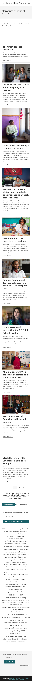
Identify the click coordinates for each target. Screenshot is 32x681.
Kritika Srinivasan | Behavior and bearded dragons (14, 419)
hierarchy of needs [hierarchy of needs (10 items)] (11, 557)
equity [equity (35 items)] (22, 549)
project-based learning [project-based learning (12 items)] (15, 592)
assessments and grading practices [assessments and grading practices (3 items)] (20, 529)
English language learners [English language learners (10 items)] (11, 549)
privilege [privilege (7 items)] (24, 587)
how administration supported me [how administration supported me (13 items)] (15, 564)
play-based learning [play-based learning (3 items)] (21, 584)
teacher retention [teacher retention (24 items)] (15, 625)
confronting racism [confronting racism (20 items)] (11, 541)
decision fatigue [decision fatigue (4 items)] (8, 543)
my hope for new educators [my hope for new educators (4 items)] (16, 577)
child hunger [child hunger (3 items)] (21, 534)
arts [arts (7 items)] (9, 529)
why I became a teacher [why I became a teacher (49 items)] (15, 642)
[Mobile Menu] (27, 3)
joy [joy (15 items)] (25, 569)
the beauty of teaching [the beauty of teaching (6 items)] (13, 631)
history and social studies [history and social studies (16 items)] (16, 560)
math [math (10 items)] (28, 572)
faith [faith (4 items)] (27, 549)
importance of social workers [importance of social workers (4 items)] (19, 567)
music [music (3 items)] (26, 574)
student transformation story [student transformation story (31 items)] (16, 614)
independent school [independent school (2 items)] (11, 569)
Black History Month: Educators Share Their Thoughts (14, 461)
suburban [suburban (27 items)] (5, 617)
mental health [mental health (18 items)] (9, 574)
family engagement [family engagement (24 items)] (13, 552)
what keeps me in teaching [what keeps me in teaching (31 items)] (16, 636)
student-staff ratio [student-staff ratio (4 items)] (18, 609)
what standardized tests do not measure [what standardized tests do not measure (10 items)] (15, 639)
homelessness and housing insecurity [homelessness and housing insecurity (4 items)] (15, 562)
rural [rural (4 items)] (3, 602)
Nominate (23, 504)
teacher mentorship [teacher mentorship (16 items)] (11, 623)
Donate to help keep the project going (18, 679)
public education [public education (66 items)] (16, 595)
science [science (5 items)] (27, 602)
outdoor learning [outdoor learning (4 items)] (10, 584)
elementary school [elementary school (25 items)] (22, 546)
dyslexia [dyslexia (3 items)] (16, 543)
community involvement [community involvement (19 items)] (15, 536)
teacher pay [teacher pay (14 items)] (23, 623)
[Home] (2, 13)
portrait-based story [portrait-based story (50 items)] (13, 587)
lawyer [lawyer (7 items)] (14, 572)
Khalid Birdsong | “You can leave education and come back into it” (15, 375)
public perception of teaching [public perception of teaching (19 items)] (15, 598)
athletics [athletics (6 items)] (24, 531)
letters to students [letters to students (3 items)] (21, 572)
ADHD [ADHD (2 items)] (3, 529)
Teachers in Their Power (13, 3)
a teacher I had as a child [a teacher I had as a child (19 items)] (13, 531)
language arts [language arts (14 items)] (6, 572)
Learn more (8, 504)
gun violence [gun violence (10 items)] (25, 554)
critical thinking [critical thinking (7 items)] (23, 541)
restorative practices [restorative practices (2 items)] (24, 600)
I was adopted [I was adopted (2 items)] (19, 569)
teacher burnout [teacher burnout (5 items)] (25, 617)
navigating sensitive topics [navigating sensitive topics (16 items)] (15, 579)
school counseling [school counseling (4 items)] (10, 602)
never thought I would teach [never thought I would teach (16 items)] (16, 582)
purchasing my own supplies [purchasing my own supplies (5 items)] (10, 600)
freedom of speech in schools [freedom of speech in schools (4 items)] (11, 554)
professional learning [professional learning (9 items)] (15, 589)
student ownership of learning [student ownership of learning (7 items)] (15, 612)
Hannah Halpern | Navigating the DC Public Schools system (16, 330)
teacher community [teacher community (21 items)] (16, 620)
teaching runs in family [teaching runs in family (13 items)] (11, 628)
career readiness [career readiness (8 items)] (12, 534)
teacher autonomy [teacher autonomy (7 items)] (14, 617)
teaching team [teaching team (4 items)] (24, 628)
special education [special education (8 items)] (25, 607)
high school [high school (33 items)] (21, 557)
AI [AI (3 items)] (6, 529)
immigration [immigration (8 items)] (7, 567)
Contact (18, 678)
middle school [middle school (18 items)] (19, 574)
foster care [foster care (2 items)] (23, 552)
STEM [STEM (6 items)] (10, 609)
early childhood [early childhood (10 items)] (23, 543)
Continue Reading (8, 60)
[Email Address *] (16, 516)
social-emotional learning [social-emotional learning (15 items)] (10, 607)
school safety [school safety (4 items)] (20, 602)
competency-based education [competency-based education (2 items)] (15, 538)
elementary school (9, 13)
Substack (22, 679)
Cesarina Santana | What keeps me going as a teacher (16, 87)
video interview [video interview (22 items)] (15, 633)
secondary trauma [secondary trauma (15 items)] (16, 604)
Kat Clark (12, 678)
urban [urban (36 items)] (22, 631)
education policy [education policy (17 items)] (9, 546)
